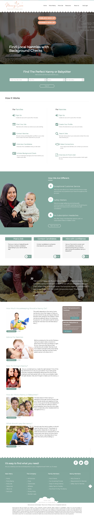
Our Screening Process (56, 481)
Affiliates (30, 486)
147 (19, 331)
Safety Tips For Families (56, 486)
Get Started (75, 318)
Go (27, 256)
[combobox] (37, 79)
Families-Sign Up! (47, 18)
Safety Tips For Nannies (77, 483)
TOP (90, 485)
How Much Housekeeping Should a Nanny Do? (26, 308)
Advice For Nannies (14, 337)
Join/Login (85, 5)
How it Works (53, 478)
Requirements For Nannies (79, 481)
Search (47, 86)
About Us (77, 5)
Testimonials (31, 483)
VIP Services (31, 478)
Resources (68, 5)
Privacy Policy (32, 491)
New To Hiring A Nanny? (17, 366)
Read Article (11, 331)
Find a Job (60, 5)
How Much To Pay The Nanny (58, 489)
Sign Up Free (54, 225)
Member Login (32, 494)
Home (45, 5)
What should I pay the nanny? (19, 423)
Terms (29, 489)
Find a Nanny (52, 5)
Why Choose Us (75, 478)
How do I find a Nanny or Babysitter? (22, 395)
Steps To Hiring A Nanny (56, 483)
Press (29, 481)
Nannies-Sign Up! (47, 23)
